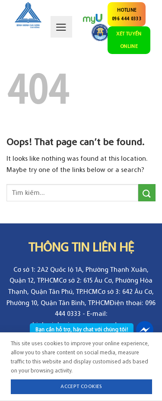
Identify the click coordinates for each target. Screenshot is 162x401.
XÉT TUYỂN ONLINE (128, 39)
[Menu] (61, 27)
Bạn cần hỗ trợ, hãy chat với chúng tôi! (81, 329)
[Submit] (147, 192)
